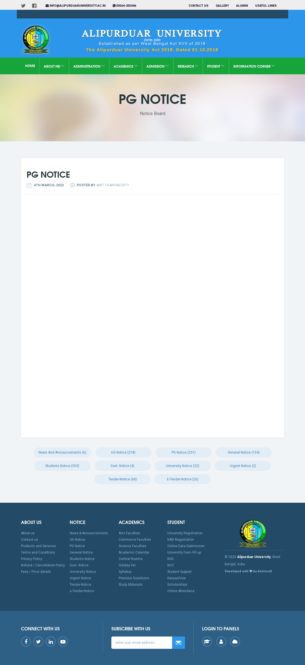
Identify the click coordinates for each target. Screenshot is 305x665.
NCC (170, 565)
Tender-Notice (80, 585)
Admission (157, 66)
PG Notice (77, 546)
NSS (170, 559)
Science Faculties (132, 546)
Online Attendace (180, 591)
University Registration (185, 533)
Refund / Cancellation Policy (43, 565)
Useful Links (266, 6)
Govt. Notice (79, 565)
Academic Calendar (134, 552)
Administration (89, 66)
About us (28, 533)
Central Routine (131, 559)
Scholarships (177, 585)
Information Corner (254, 66)
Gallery (222, 6)
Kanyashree (176, 578)
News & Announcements (89, 533)
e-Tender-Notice (82, 591)
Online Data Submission (186, 546)
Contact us (198, 6)
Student (216, 66)
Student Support (179, 572)
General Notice (81, 552)
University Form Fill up (184, 552)
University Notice (83, 572)
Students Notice (82, 559)
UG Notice (77, 540)
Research (188, 66)
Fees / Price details (36, 572)
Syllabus (125, 572)
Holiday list (127, 565)
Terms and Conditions (38, 552)
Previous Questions (134, 578)
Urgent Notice (80, 578)
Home (30, 65)
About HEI (54, 66)
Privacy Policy (31, 559)
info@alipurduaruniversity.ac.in (75, 6)
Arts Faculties (129, 533)
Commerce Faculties (135, 540)
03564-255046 (124, 6)
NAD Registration (180, 540)
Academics (126, 66)
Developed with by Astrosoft (248, 571)
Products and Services (38, 546)
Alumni (242, 6)
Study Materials (131, 585)
